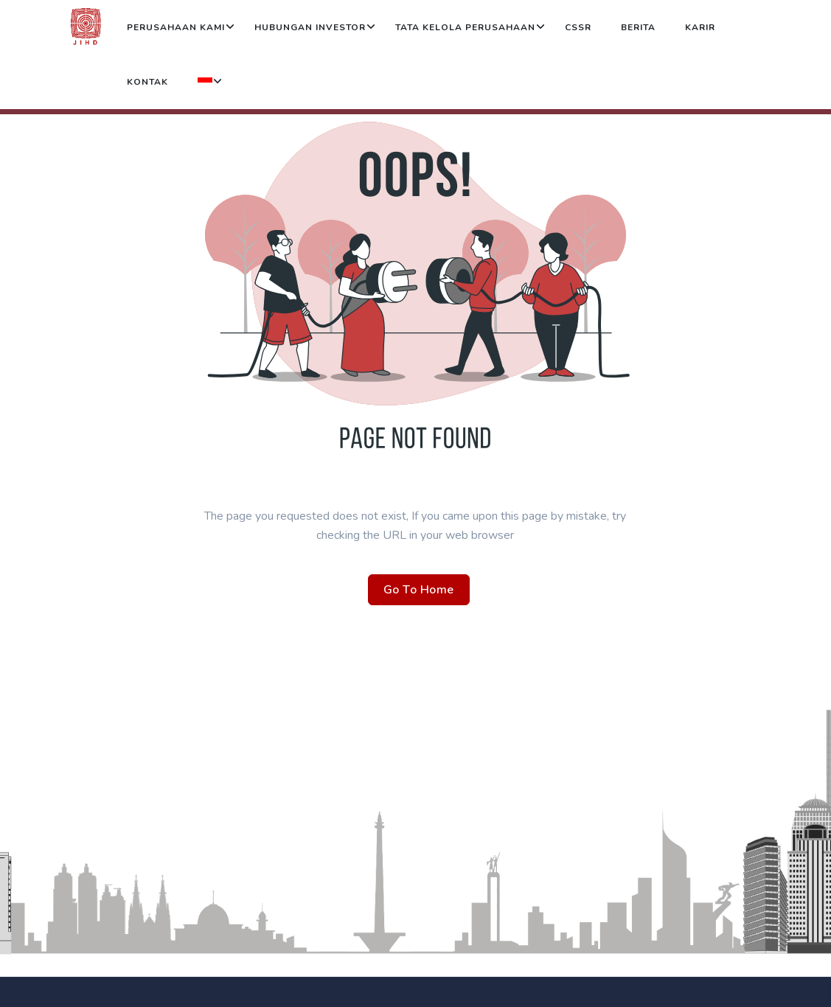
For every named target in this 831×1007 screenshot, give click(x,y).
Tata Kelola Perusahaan (465, 27)
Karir (700, 27)
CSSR (578, 27)
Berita (638, 27)
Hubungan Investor (310, 27)
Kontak (147, 82)
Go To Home (418, 590)
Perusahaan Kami (176, 27)
